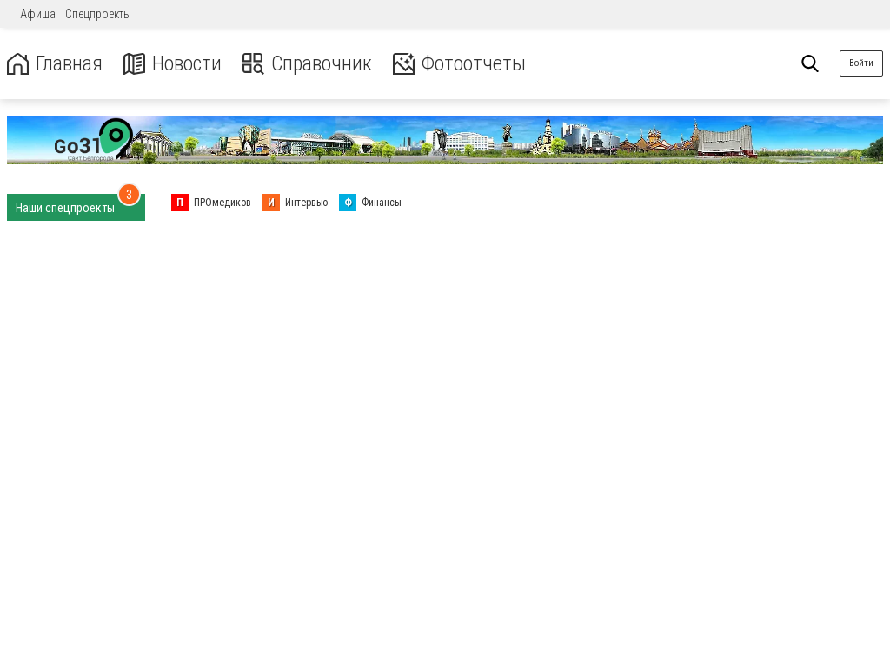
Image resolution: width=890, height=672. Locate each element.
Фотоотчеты (459, 64)
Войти (861, 63)
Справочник (307, 64)
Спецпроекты (98, 14)
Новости (172, 64)
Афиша (38, 14)
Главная (55, 64)
